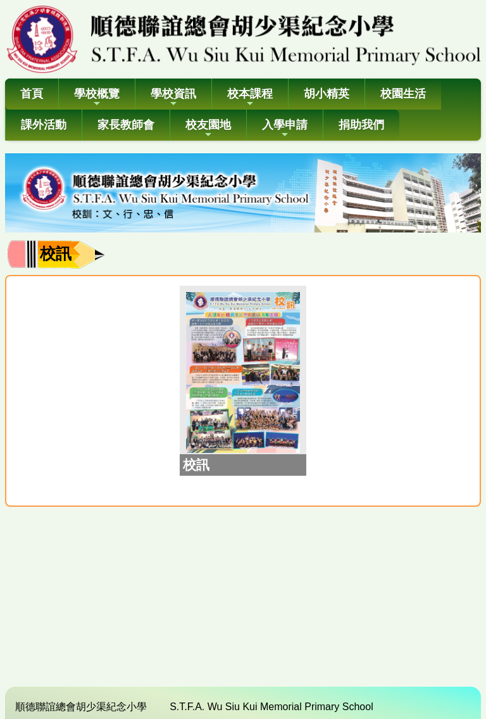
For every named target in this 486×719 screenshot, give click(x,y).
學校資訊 (173, 97)
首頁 (31, 93)
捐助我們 (361, 124)
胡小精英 (326, 93)
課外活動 (43, 124)
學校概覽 (97, 97)
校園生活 (403, 93)
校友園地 (208, 128)
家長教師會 (125, 124)
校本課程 (250, 97)
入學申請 (285, 128)
